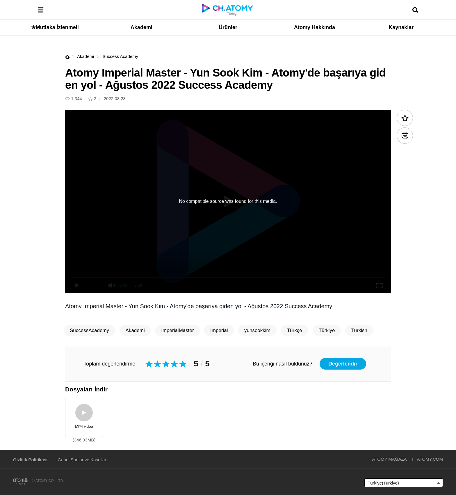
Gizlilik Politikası (30, 459)
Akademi (85, 56)
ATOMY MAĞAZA (389, 459)
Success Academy (119, 56)
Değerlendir (342, 364)
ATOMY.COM (430, 459)
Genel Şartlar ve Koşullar (82, 459)
